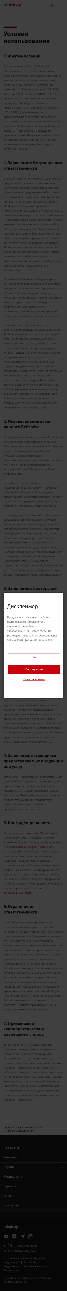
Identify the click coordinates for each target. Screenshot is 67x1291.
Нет (34, 657)
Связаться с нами (34, 679)
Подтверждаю (34, 669)
